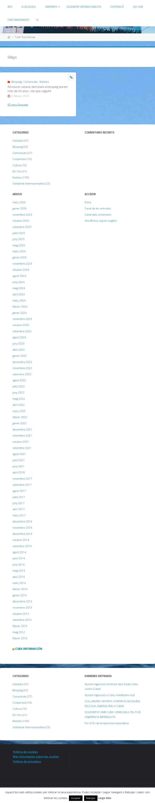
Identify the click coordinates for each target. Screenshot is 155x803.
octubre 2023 (20, 325)
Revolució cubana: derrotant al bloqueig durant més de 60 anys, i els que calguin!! (38, 89)
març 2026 (19, 202)
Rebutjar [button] (90, 798)
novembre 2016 (22, 527)
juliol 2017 (18, 497)
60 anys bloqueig (18, 104)
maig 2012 (18, 632)
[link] (38, 19)
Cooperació (19, 159)
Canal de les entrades (98, 208)
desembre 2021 (22, 429)
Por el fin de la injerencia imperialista (107, 723)
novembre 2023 (22, 319)
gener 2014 (19, 595)
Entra (88, 202)
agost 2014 (19, 552)
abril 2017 (18, 509)
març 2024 (19, 300)
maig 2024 (18, 288)
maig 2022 (18, 398)
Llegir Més (104, 798)
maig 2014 (18, 570)
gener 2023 (19, 355)
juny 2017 (18, 503)
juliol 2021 (18, 460)
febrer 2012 (19, 638)
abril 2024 (18, 294)
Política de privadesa (27, 761)
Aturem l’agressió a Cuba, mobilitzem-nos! (110, 695)
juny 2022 (18, 392)
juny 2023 (18, 343)
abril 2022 (18, 405)
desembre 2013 (22, 601)
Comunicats (30, 81)
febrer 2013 (19, 626)
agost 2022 (19, 380)
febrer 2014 (19, 589)
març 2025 (19, 251)
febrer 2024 (19, 306)
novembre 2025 (22, 214)
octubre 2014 (20, 540)
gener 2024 (19, 312)
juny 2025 (18, 239)
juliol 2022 (18, 386)
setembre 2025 (21, 227)
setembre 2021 (21, 448)
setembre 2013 (21, 620)
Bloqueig (16, 81)
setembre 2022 (21, 374)
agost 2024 (19, 276)
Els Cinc (17, 171)
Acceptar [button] (75, 798)
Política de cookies (26, 752)
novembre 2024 (22, 263)
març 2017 (19, 515)
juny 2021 (18, 466)
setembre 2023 (21, 331)
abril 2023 (18, 349)
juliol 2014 (18, 558)
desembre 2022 (22, 362)
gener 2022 (19, 423)
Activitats (17, 140)
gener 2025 (19, 257)
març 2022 (19, 411)
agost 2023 (19, 337)
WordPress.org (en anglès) (101, 220)
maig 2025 (18, 245)
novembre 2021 (22, 435)
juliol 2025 (18, 233)
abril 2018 (18, 472)
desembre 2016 (22, 521)
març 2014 (19, 583)
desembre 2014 (22, 533)
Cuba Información (28, 649)
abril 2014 (18, 576)
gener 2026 (19, 208)
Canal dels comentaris (98, 214)
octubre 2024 (20, 269)
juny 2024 (18, 282)
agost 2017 (19, 491)
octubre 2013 (20, 613)
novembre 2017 (22, 478)
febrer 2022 (19, 417)
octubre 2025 (20, 220)
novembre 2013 (22, 607)
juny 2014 (18, 564)
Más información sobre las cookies (36, 756)
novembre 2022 (22, 368)
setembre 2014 (21, 546)
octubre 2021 (20, 441)
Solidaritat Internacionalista (28, 183)
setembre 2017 (21, 484)
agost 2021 (19, 454)
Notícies (44, 81)
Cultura (16, 165)
